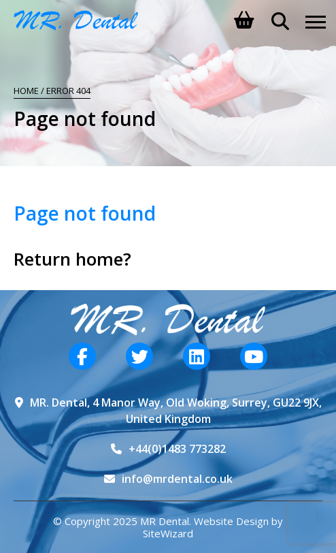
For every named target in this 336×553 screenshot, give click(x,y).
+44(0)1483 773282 (177, 448)
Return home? (72, 259)
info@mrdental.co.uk (177, 478)
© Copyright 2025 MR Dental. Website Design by (168, 521)
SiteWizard (168, 533)
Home (26, 90)
